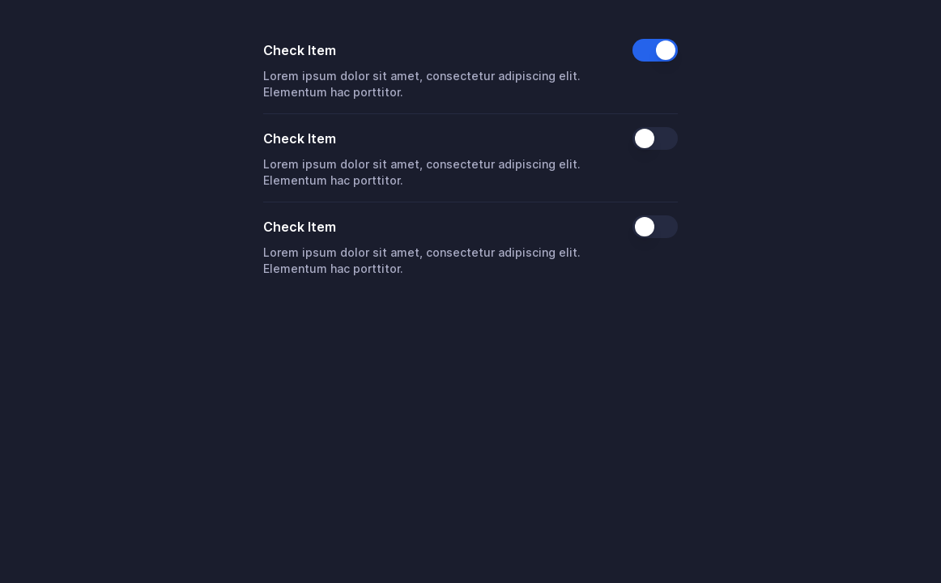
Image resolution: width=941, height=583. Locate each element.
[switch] (655, 50)
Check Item (299, 50)
